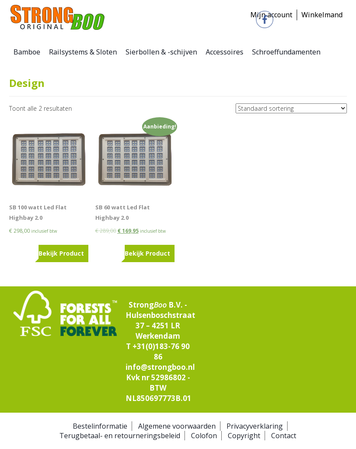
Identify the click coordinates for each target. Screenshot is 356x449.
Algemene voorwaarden (177, 426)
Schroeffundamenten (286, 52)
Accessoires (224, 52)
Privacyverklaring (255, 426)
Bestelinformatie (100, 426)
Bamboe (26, 52)
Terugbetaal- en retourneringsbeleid (119, 435)
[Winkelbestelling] (291, 108)
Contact (283, 435)
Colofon (204, 435)
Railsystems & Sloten (83, 52)
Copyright (244, 435)
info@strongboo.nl (160, 367)
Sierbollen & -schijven (161, 52)
